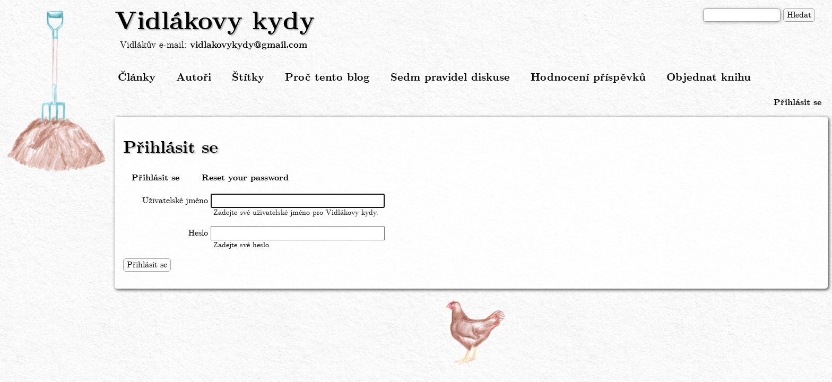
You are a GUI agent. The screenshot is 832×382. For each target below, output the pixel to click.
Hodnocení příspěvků (588, 78)
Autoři (193, 78)
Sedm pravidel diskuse (450, 78)
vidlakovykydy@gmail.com (248, 45)
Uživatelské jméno (175, 200)
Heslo (198, 233)
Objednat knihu (708, 78)
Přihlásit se (797, 102)
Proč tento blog (327, 78)
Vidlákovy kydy (215, 22)
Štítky (248, 78)
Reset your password (245, 178)
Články (136, 78)
